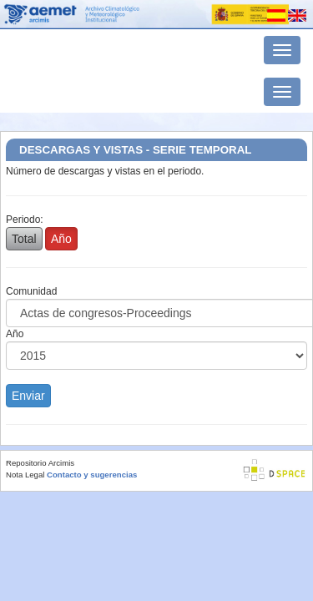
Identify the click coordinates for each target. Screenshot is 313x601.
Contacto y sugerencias (92, 474)
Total (24, 238)
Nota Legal (25, 474)
